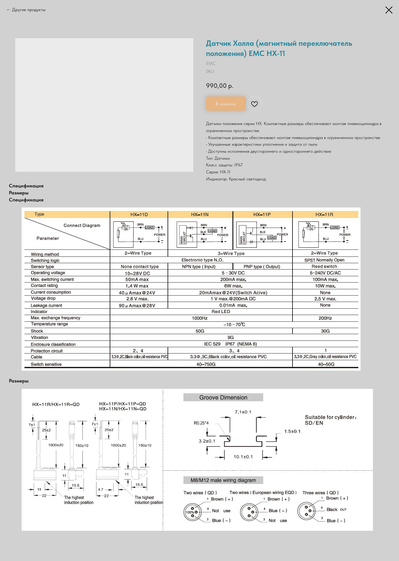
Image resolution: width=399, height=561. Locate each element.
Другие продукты (28, 9)
